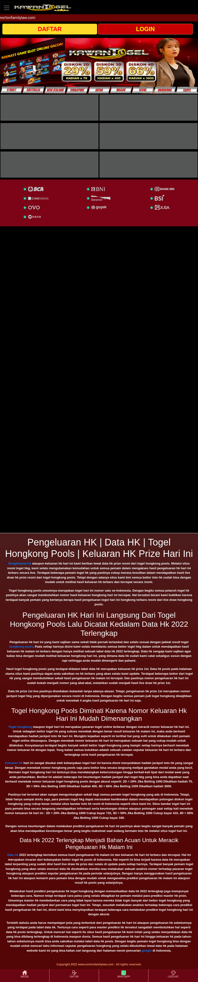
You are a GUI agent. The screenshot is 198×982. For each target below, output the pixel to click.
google (147, 950)
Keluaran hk (13, 763)
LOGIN (145, 29)
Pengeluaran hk (19, 563)
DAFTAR (50, 29)
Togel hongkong (20, 727)
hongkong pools (21, 646)
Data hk (12, 855)
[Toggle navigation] (6, 8)
